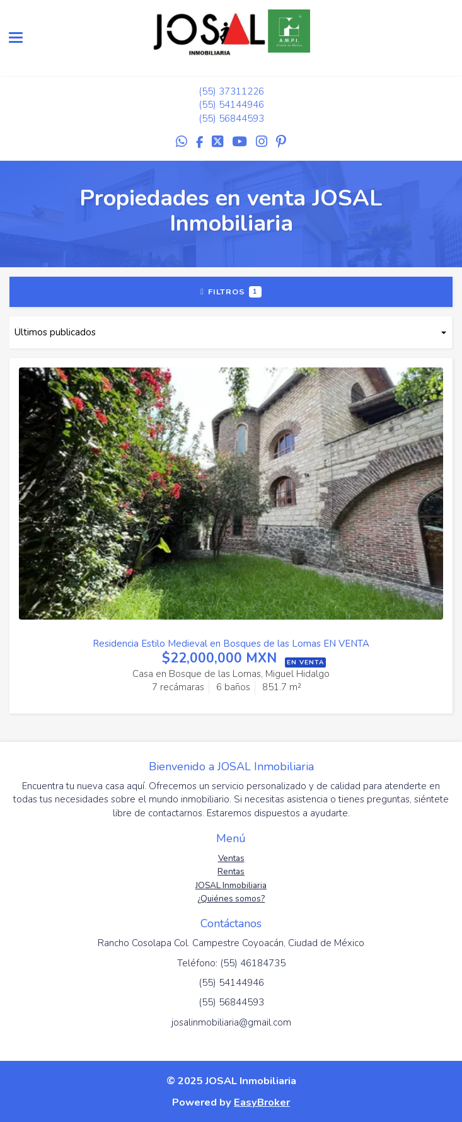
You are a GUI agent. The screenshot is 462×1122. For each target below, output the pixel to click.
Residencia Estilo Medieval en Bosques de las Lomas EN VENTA (231, 643)
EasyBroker (262, 1102)
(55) (209, 91)
